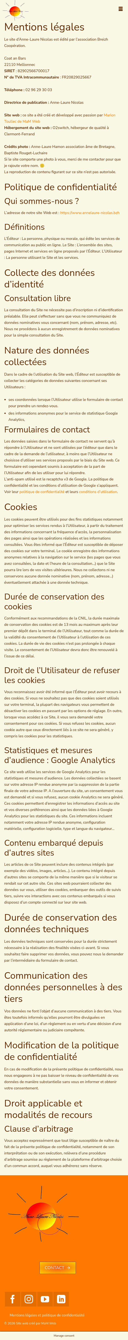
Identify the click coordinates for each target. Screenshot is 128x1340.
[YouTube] (45, 1299)
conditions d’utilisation (98, 491)
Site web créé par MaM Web (36, 1323)
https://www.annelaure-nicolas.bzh (89, 212)
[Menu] (120, 9)
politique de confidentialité (42, 491)
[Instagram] (29, 1299)
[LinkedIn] (61, 1299)
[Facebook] (12, 1299)
